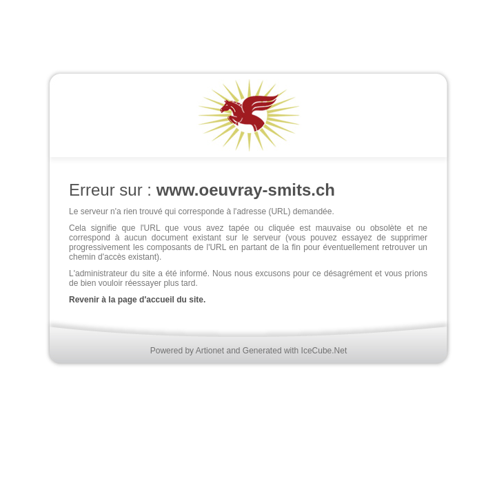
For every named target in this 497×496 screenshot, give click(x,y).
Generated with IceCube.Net (295, 350)
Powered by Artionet (187, 350)
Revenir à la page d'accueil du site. (137, 299)
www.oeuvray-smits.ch (245, 189)
